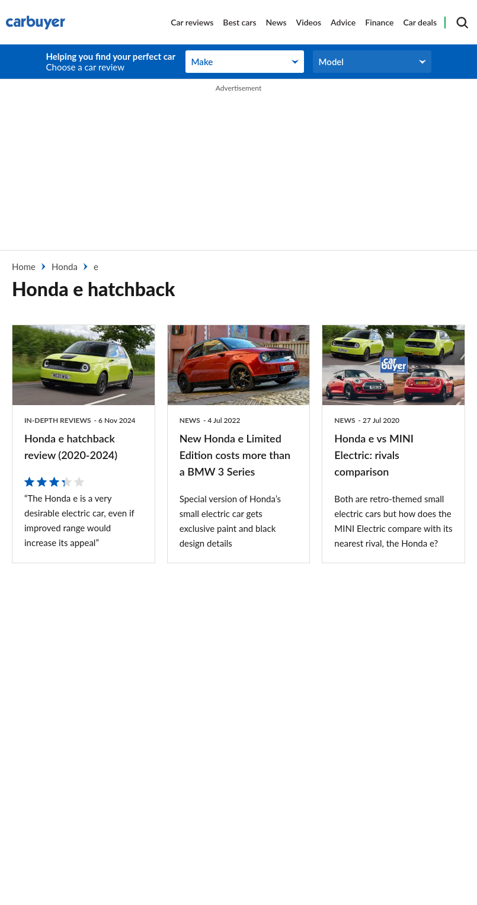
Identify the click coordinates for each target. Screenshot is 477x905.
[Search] (462, 22)
